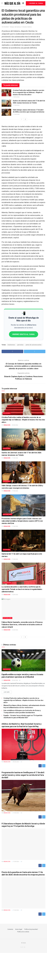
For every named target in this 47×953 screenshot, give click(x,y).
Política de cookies (23, 932)
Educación (7, 582)
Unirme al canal (35, 3)
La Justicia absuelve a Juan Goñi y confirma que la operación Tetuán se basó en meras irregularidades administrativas (22, 589)
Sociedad (6, 413)
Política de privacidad (31, 929)
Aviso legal (18, 929)
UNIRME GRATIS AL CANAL (23, 334)
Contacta (10, 929)
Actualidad (7, 514)
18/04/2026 (16, 97)
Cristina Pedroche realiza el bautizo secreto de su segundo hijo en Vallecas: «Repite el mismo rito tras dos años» (28, 92)
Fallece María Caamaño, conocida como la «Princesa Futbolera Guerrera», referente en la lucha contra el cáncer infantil (22, 624)
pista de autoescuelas (33, 345)
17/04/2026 (16, 105)
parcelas (20, 345)
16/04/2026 (14, 594)
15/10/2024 (5, 27)
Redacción (7, 425)
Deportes (6, 669)
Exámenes (11, 345)
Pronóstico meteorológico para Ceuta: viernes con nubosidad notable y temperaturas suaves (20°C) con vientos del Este (22, 521)
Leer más (7, 692)
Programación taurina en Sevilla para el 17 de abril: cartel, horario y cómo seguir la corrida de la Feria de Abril (23, 775)
